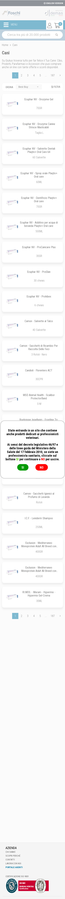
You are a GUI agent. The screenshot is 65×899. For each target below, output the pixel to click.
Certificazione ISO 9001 (17, 876)
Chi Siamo (10, 852)
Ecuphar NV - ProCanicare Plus (39, 247)
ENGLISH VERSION (53, 3)
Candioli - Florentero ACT (38, 370)
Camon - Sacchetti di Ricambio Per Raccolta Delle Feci (39, 347)
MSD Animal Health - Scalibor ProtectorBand (39, 396)
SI (22, 467)
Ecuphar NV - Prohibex (39, 296)
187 (53, 75)
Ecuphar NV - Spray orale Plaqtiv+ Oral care (38, 175)
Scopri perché (13, 855)
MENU (10, 25)
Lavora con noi (13, 863)
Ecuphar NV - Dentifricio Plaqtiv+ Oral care (39, 199)
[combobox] (29, 86)
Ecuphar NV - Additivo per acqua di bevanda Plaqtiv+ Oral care (39, 224)
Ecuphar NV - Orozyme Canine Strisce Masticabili (39, 125)
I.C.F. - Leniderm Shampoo (39, 518)
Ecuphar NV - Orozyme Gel (38, 99)
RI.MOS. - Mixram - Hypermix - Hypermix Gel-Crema (38, 594)
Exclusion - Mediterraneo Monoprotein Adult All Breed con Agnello (38, 546)
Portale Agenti (14, 867)
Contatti (10, 859)
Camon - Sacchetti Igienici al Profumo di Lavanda (38, 495)
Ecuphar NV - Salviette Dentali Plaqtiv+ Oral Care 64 (39, 150)
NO (42, 467)
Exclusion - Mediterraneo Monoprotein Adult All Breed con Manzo (38, 571)
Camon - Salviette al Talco (39, 321)
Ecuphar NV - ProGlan (38, 272)
